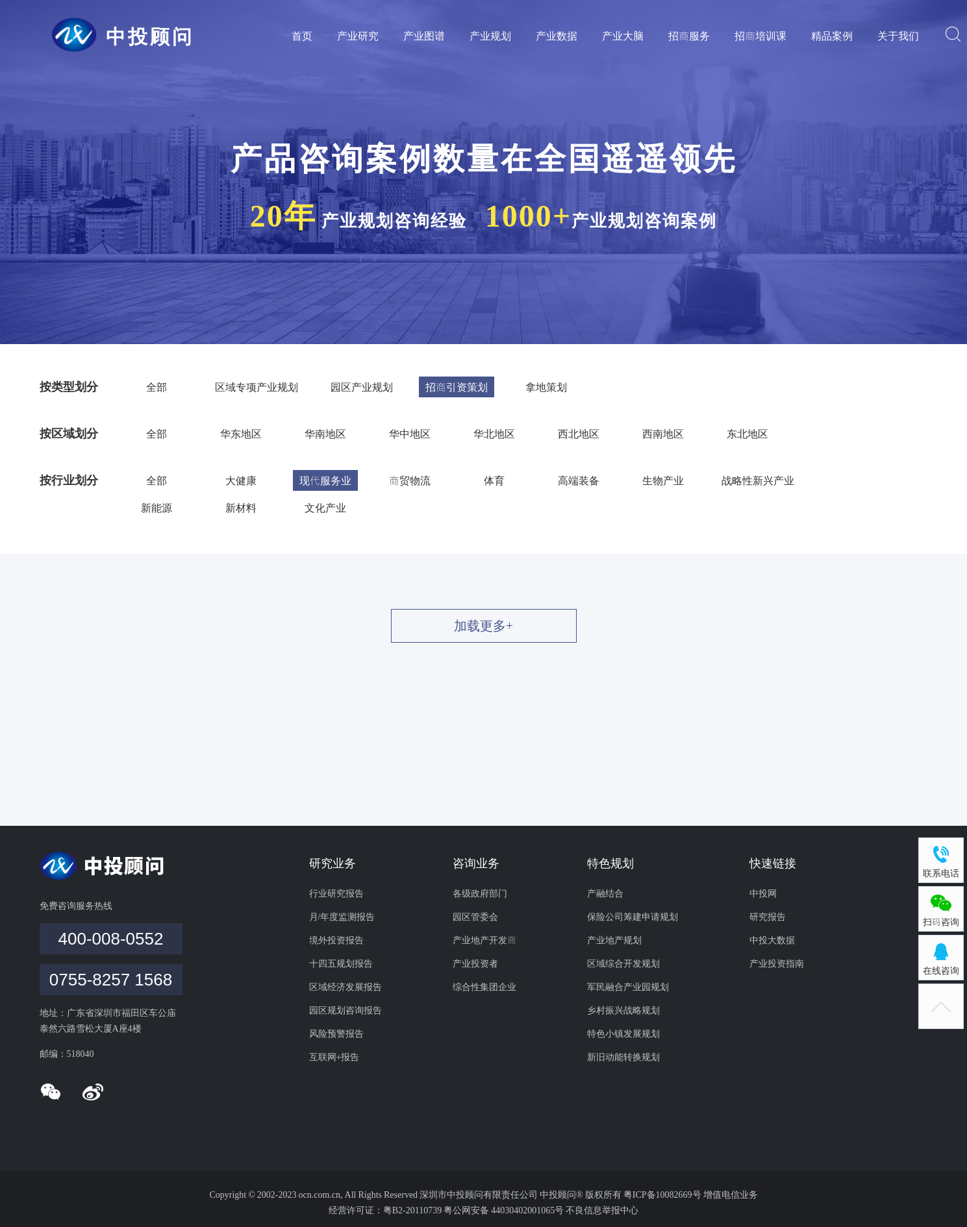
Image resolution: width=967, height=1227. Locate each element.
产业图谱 (424, 36)
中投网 (763, 893)
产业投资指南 (776, 963)
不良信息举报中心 (602, 1210)
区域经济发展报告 (345, 986)
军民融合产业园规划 (628, 986)
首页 (302, 36)
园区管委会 (475, 916)
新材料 (241, 508)
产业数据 (556, 36)
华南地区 (325, 434)
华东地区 (241, 434)
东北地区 (747, 434)
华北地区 (494, 434)
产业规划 (490, 36)
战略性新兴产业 (758, 480)
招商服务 (689, 36)
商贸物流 (410, 480)
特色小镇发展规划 (623, 1033)
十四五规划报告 (341, 963)
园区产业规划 (362, 387)
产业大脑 (623, 36)
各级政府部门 (480, 893)
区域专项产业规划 (256, 387)
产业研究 (358, 36)
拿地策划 (546, 387)
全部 (156, 387)
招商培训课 (760, 36)
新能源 (156, 508)
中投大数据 (772, 940)
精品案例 (832, 36)
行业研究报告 (336, 893)
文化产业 (325, 508)
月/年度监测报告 (342, 916)
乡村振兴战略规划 (623, 1010)
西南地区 (663, 434)
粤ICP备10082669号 (663, 1194)
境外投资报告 (336, 940)
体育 (494, 480)
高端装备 (578, 480)
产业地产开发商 (484, 940)
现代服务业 (325, 480)
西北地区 (578, 434)
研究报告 (767, 916)
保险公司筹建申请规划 (632, 916)
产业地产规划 (614, 940)
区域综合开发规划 (623, 963)
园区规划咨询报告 (345, 1010)
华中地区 (410, 434)
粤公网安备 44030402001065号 (504, 1210)
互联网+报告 (334, 1056)
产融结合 (605, 893)
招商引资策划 (456, 387)
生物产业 (663, 480)
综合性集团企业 (484, 986)
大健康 (241, 480)
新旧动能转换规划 (623, 1056)
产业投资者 (475, 963)
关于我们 (898, 36)
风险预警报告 (336, 1033)
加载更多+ (483, 626)
